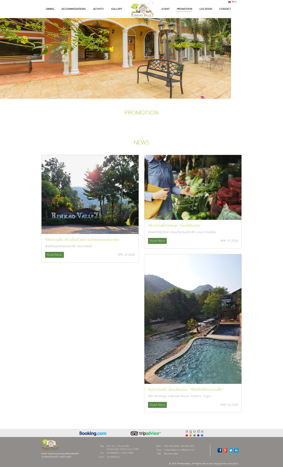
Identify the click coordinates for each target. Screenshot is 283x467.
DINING (50, 9)
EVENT (166, 9)
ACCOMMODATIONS (73, 9)
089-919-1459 (187, 446)
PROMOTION (184, 9)
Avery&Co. (233, 463)
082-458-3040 (171, 446)
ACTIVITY (98, 9)
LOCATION (205, 9)
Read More (54, 255)
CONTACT (225, 9)
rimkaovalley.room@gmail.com (179, 449)
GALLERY (116, 9)
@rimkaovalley (171, 453)
